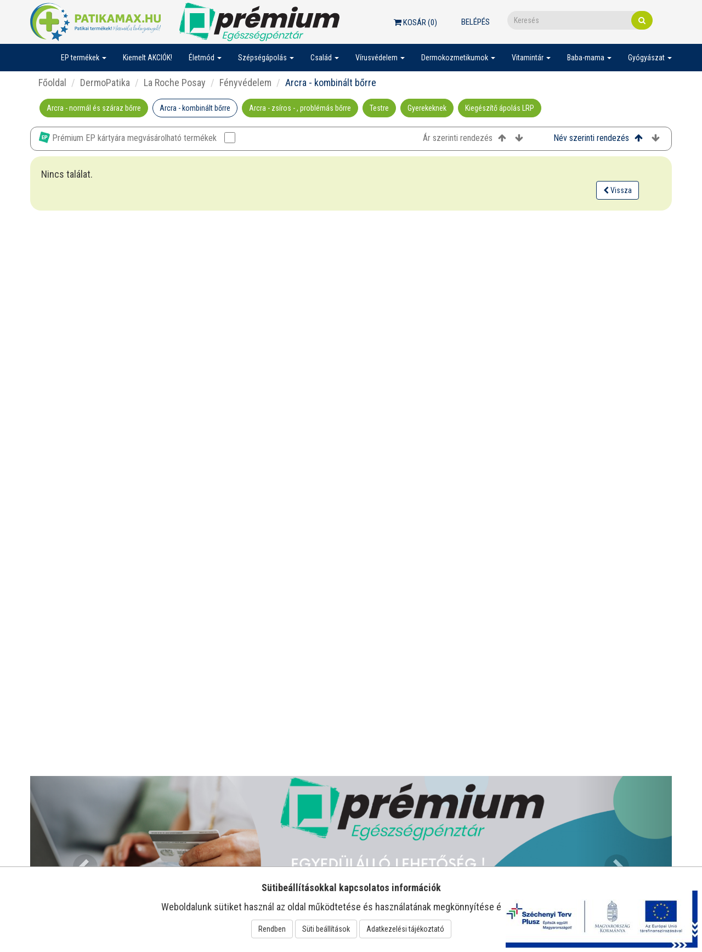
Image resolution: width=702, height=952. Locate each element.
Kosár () (415, 22)
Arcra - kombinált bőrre (195, 108)
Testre (379, 108)
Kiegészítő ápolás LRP (499, 108)
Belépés (475, 22)
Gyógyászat (650, 57)
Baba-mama (589, 57)
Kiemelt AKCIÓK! (147, 57)
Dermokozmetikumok (458, 57)
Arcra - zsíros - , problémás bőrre (300, 108)
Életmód (205, 57)
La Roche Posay (175, 82)
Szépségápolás (266, 57)
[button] (78, 860)
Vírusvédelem (380, 57)
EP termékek (83, 57)
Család (324, 57)
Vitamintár (531, 57)
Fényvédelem (245, 82)
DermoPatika (105, 82)
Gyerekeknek (426, 108)
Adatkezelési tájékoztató (405, 929)
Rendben (272, 929)
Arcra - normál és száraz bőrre (94, 108)
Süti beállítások (326, 929)
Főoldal (52, 82)
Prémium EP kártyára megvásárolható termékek (137, 137)
